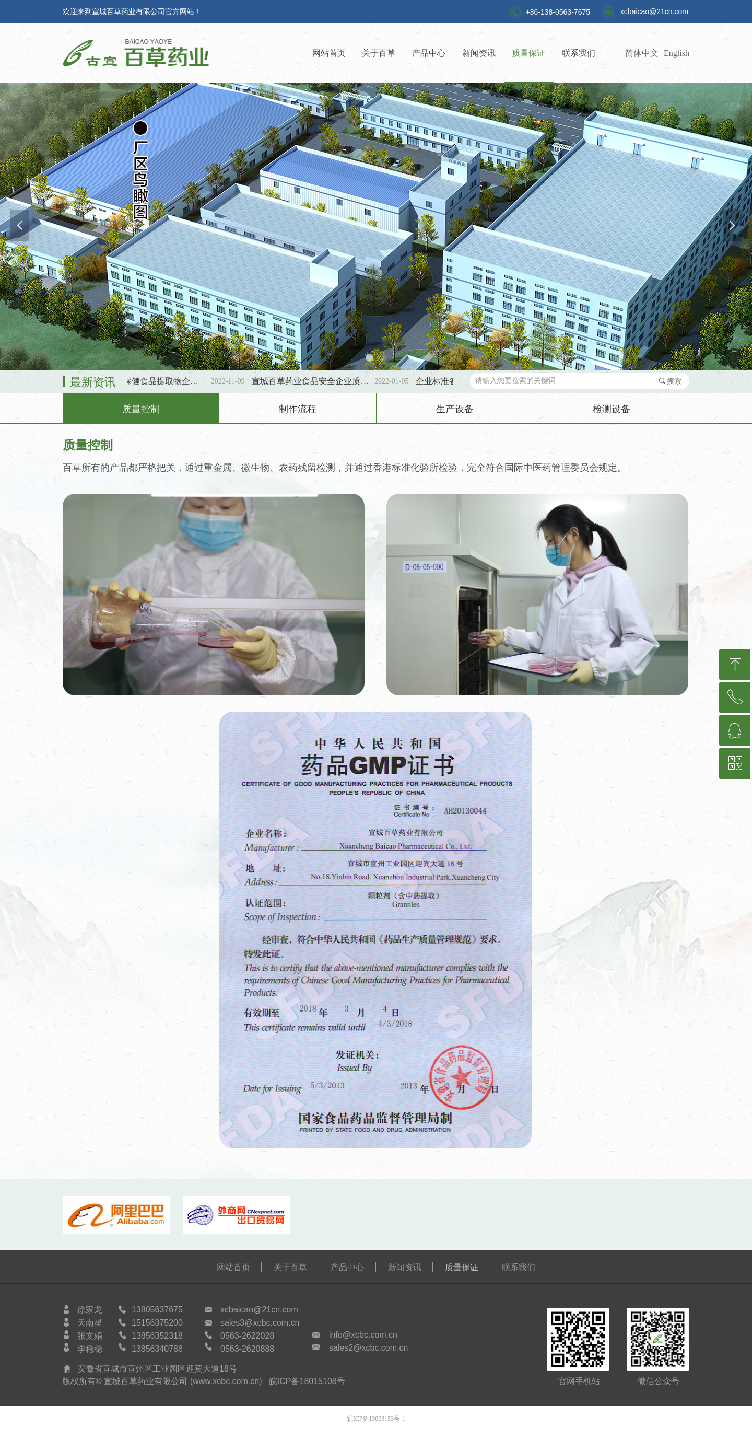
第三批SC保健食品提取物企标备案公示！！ (157, 381)
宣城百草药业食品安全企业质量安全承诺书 (321, 381)
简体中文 (642, 53)
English (676, 53)
